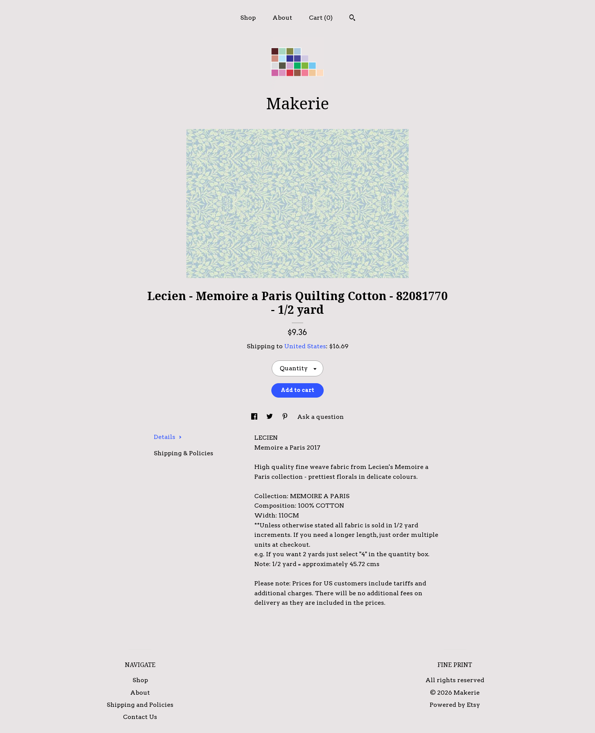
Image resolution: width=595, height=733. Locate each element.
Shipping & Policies (183, 453)
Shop (248, 17)
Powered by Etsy (455, 704)
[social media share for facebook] (255, 416)
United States (305, 346)
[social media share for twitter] (270, 416)
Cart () (321, 17)
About (282, 17)
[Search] (352, 18)
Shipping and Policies (140, 704)
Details (168, 436)
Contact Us (140, 716)
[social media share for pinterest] (286, 416)
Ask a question (320, 416)
